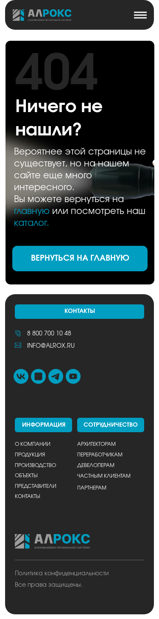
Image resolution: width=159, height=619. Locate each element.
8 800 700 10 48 (49, 334)
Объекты (26, 475)
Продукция (30, 455)
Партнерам (91, 488)
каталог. (31, 223)
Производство (35, 465)
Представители (35, 486)
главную (32, 211)
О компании (32, 444)
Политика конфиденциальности (62, 574)
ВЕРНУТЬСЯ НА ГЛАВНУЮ (80, 258)
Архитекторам (96, 444)
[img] (42, 15)
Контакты (27, 496)
